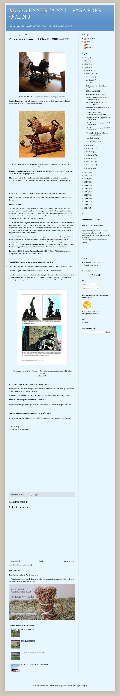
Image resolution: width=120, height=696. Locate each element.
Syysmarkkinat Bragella (94, 141)
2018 (86, 185)
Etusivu (41, 561)
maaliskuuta (90, 161)
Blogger (84, 686)
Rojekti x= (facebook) (91, 265)
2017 (86, 188)
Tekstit (86, 285)
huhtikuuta (90, 158)
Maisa (88, 45)
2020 (86, 179)
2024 (86, 64)
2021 (86, 175)
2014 (86, 198)
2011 (86, 208)
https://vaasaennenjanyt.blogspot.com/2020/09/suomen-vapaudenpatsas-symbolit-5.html (40, 405)
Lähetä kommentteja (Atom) (22, 565)
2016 (86, 192)
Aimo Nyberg (90, 38)
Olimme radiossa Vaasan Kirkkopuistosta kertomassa (96, 113)
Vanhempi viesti (69, 561)
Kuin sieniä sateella (92, 138)
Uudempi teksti (15, 561)
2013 (86, 201)
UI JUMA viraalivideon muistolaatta (32, 653)
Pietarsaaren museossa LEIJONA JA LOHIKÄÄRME (98, 103)
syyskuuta (89, 80)
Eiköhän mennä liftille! (93, 91)
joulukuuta (90, 70)
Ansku (88, 42)
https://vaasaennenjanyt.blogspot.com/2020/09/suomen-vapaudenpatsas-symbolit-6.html (40, 418)
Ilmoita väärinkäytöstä (91, 219)
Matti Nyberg (90, 48)
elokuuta (89, 145)
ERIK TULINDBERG (28, 641)
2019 (86, 182)
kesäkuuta (89, 152)
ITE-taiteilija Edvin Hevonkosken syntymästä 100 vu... (97, 134)
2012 (86, 205)
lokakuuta (89, 77)
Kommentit (87, 289)
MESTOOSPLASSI (27, 629)
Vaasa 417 (89, 83)
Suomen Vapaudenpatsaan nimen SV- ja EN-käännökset (98, 98)
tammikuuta (90, 168)
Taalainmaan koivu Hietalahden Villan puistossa (96, 87)
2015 (86, 195)
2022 (86, 172)
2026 (86, 58)
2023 (86, 67)
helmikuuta (90, 165)
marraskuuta (90, 73)
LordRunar (66, 686)
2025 (86, 61)
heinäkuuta (90, 148)
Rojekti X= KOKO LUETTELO (94, 262)
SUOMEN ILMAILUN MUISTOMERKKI (35, 664)
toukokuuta (90, 155)
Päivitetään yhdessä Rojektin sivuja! (24, 575)
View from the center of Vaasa (96, 94)
